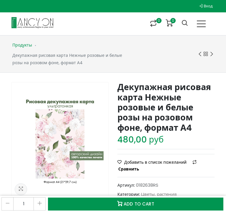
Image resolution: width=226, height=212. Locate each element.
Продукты (22, 45)
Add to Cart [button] (135, 204)
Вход (206, 6)
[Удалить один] (7, 204)
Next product (212, 54)
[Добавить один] (40, 204)
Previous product (200, 54)
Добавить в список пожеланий (152, 162)
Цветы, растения (159, 194)
